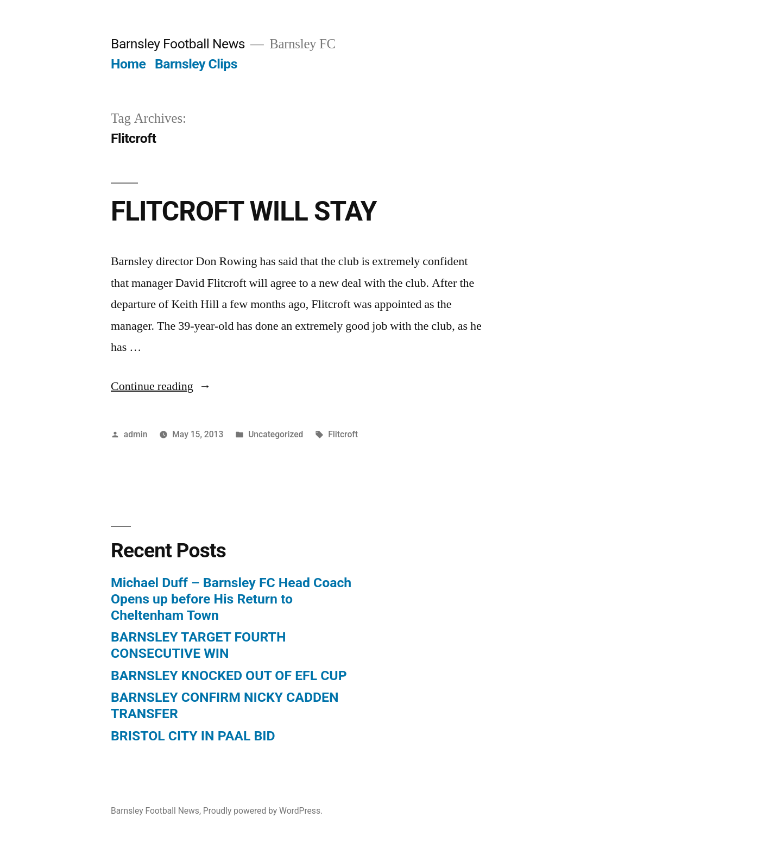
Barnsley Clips (196, 64)
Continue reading (161, 386)
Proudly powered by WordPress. (263, 811)
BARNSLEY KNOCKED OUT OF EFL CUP (229, 675)
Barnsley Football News (178, 44)
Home (128, 64)
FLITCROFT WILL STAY (243, 211)
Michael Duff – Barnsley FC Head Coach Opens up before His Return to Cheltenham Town (231, 599)
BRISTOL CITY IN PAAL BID (193, 736)
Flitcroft (343, 434)
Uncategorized (275, 434)
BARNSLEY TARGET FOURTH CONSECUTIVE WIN (198, 645)
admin (136, 434)
